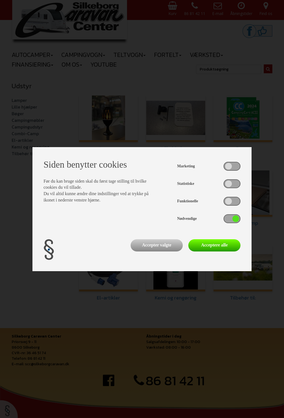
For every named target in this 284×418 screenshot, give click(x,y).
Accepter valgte (156, 245)
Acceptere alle (214, 245)
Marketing (186, 166)
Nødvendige (187, 218)
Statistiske (185, 184)
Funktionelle (187, 201)
